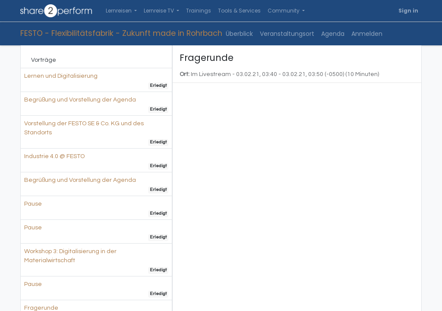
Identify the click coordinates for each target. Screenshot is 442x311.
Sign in (408, 10)
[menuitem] (199, 10)
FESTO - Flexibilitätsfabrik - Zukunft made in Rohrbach (121, 33)
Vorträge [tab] (43, 60)
